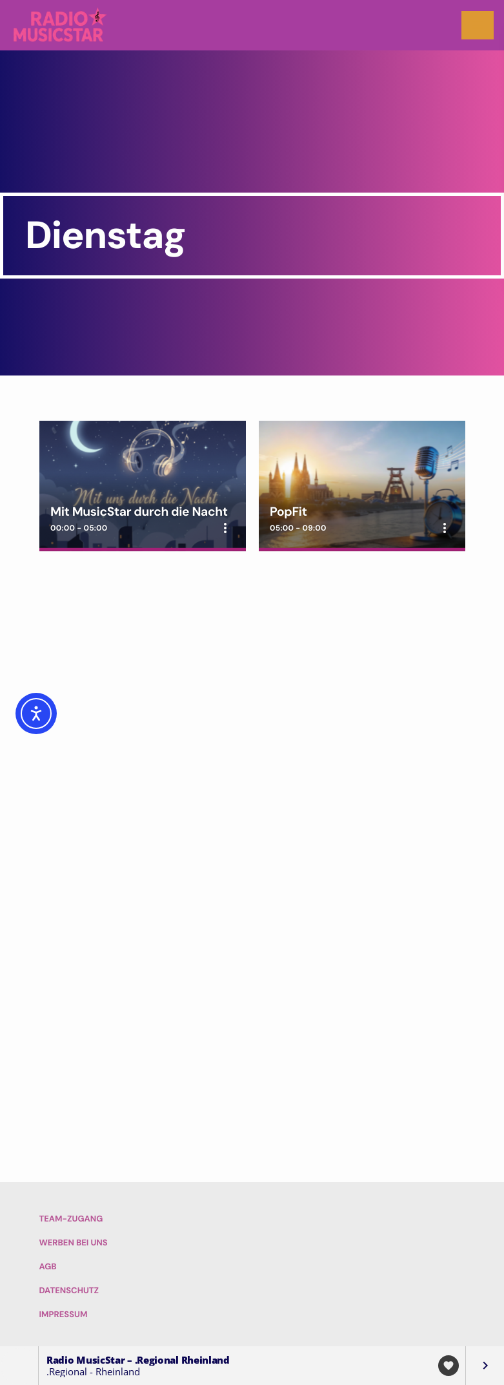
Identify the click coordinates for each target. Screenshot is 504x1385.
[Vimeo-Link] (61, 25)
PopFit (288, 511)
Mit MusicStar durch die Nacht (138, 511)
